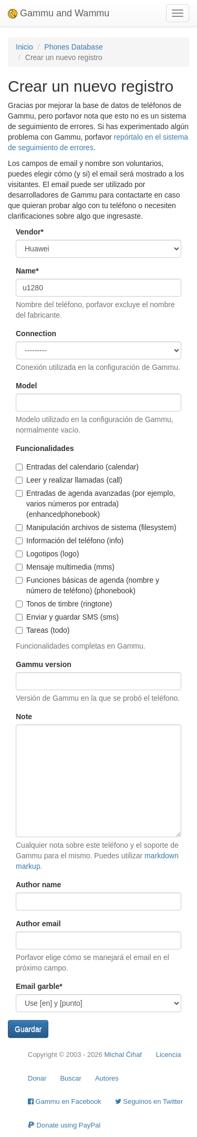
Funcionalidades (45, 448)
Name (27, 271)
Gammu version (43, 664)
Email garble (39, 986)
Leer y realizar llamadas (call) (69, 480)
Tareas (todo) (42, 630)
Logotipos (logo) (47, 554)
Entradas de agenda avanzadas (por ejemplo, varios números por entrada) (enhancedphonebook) (95, 503)
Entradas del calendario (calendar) (77, 467)
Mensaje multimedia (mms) (65, 567)
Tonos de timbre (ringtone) (64, 604)
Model (26, 385)
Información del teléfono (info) (69, 540)
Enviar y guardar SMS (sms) (67, 617)
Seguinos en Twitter (149, 1101)
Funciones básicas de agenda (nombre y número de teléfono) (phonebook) (87, 585)
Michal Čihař (123, 1054)
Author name (38, 884)
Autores (107, 1078)
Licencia (168, 1054)
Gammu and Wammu (58, 13)
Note (24, 716)
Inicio (24, 47)
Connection (36, 333)
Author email (38, 923)
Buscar (70, 1078)
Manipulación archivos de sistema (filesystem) (96, 527)
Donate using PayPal (64, 1125)
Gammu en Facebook (64, 1101)
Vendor (30, 232)
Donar (37, 1078)
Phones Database (73, 47)
